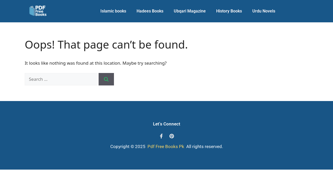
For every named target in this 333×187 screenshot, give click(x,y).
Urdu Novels (263, 11)
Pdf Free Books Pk (165, 146)
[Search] (106, 79)
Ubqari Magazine (190, 11)
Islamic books (113, 11)
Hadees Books (150, 11)
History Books (229, 11)
